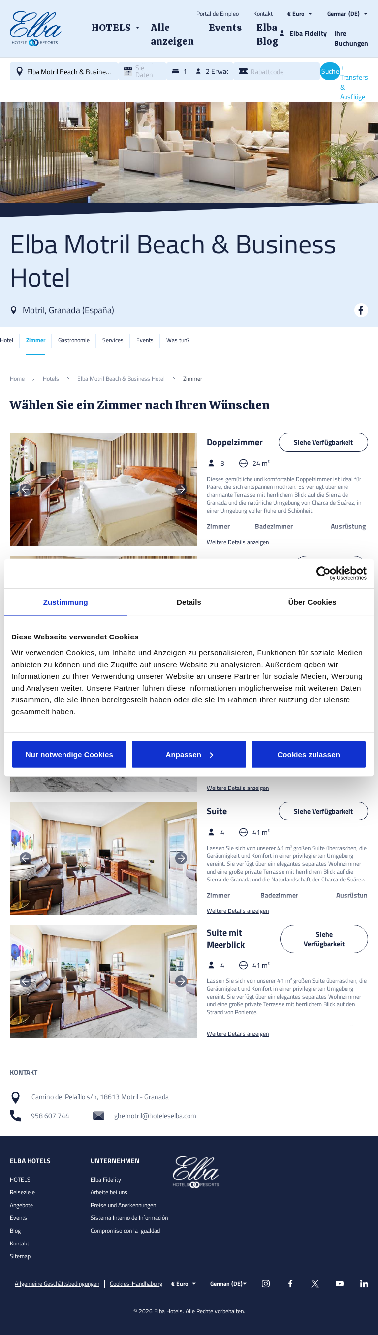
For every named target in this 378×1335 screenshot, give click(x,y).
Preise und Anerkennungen (123, 1205)
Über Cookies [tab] (312, 602)
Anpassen (189, 754)
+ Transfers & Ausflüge (354, 82)
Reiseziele (22, 1192)
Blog (15, 1230)
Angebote (21, 1205)
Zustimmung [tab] (65, 602)
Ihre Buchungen (351, 38)
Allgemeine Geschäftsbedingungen (57, 1284)
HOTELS (20, 1179)
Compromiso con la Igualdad (125, 1230)
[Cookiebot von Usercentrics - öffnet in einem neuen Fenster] (324, 573)
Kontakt (263, 14)
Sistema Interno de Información (129, 1217)
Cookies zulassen (308, 754)
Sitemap (20, 1256)
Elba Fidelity (106, 1179)
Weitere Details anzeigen (238, 542)
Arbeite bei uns (109, 1192)
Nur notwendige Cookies (69, 754)
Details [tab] (189, 602)
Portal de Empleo (217, 14)
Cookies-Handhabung (136, 1284)
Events (18, 1217)
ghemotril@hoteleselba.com (155, 1116)
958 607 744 (50, 1116)
